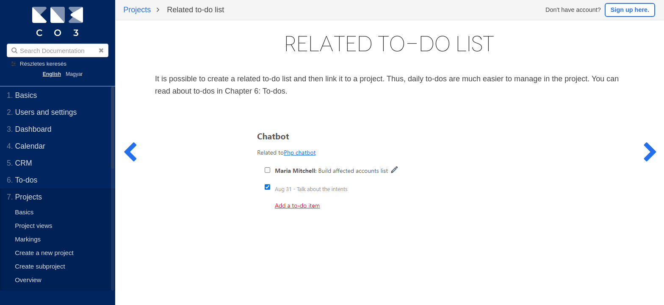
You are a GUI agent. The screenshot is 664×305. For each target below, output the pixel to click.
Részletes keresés (43, 64)
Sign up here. (630, 9)
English (52, 74)
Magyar (74, 74)
